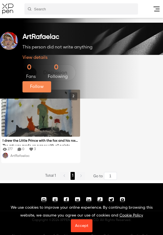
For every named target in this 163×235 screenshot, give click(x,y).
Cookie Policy (131, 215)
